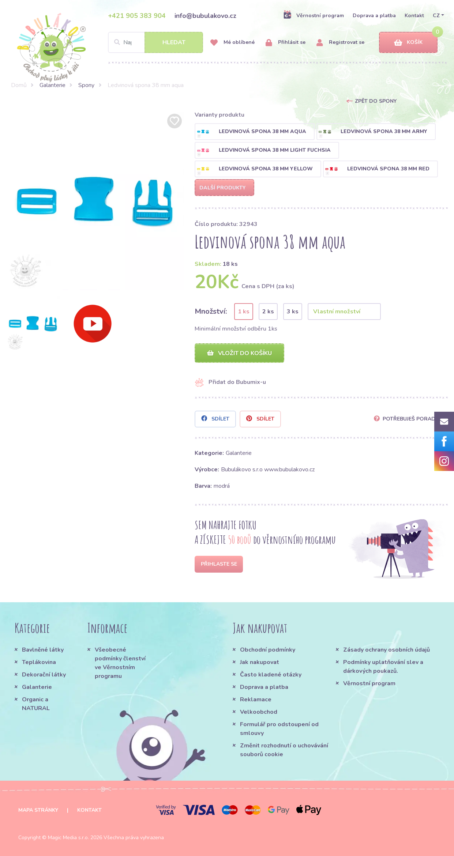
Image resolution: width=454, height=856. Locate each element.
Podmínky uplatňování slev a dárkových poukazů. (383, 666)
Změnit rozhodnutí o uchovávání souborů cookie (284, 750)
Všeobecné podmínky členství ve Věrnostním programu (120, 663)
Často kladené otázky (270, 675)
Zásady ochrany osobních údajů (386, 650)
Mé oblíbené (232, 42)
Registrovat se (340, 42)
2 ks (268, 312)
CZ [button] (436, 15)
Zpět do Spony (376, 101)
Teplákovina (39, 662)
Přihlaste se (219, 564)
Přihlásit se (285, 42)
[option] (94, 201)
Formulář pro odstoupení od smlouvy (279, 728)
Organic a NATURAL (36, 703)
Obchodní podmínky (267, 650)
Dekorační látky (44, 675)
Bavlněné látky (43, 650)
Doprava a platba (374, 15)
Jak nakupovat (259, 662)
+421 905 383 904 (137, 15)
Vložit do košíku (239, 353)
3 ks (293, 312)
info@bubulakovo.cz (205, 15)
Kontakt (414, 15)
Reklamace (255, 699)
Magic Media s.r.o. (68, 837)
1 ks (243, 312)
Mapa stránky (38, 810)
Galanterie (52, 85)
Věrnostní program (313, 15)
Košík (408, 42)
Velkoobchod (258, 712)
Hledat (173, 42)
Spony (86, 85)
